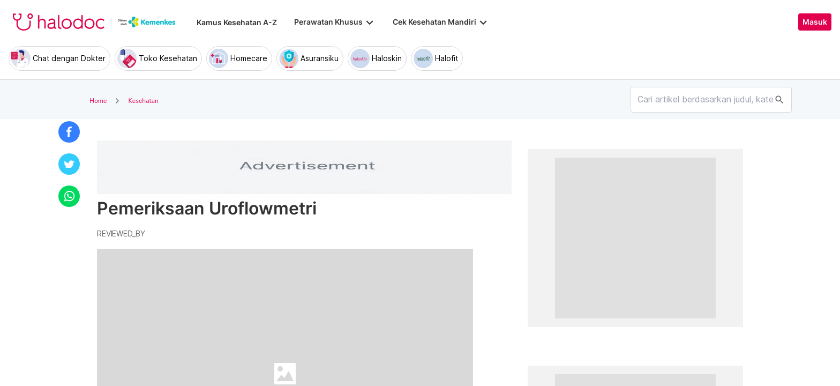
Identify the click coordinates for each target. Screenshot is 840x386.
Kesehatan (143, 100)
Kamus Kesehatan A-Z (237, 22)
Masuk (814, 22)
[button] (69, 132)
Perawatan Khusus (335, 22)
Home (98, 100)
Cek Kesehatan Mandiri (441, 22)
